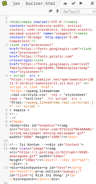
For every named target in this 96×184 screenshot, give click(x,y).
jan (16, 4)
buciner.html (40, 4)
